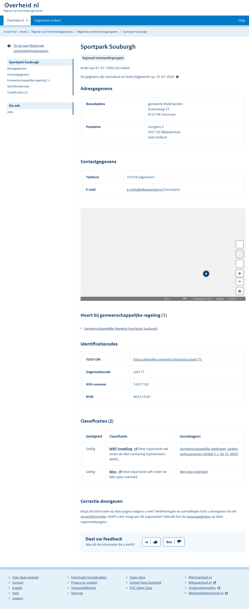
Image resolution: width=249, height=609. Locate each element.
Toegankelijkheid (83, 588)
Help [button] (241, 20)
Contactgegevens (18, 74)
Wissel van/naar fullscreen (240, 244)
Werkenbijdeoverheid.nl (206, 593)
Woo (113, 472)
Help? (177, 76)
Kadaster (221, 298)
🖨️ (240, 291)
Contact (17, 582)
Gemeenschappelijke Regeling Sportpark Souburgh (121, 328)
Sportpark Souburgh (24, 62)
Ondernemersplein (202, 588)
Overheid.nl (15, 21)
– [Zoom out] (239, 281)
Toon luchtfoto (240, 254)
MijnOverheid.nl (200, 577)
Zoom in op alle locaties (240, 264)
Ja (146, 542)
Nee (169, 542)
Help (10, 112)
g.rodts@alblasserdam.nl (145, 189)
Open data (137, 577)
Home (23, 31)
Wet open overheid (194, 472)
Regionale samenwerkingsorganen (97, 31)
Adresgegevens (16, 68)
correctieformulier (93, 516)
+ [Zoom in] (239, 273)
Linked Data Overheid (145, 582)
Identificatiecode (18, 86)
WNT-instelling (121, 449)
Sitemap (77, 593)
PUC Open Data (141, 588)
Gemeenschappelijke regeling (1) (28, 80)
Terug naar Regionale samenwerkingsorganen (30, 48)
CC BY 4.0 (234, 298)
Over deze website (25, 577)
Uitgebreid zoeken (47, 20)
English (17, 588)
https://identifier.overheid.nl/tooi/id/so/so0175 (167, 359)
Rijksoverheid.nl (200, 582)
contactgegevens (198, 516)
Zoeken (17, 598)
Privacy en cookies (84, 582)
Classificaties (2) (17, 92)
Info (184, 298)
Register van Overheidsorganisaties (52, 31)
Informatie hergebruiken (89, 577)
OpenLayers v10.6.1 (205, 298)
